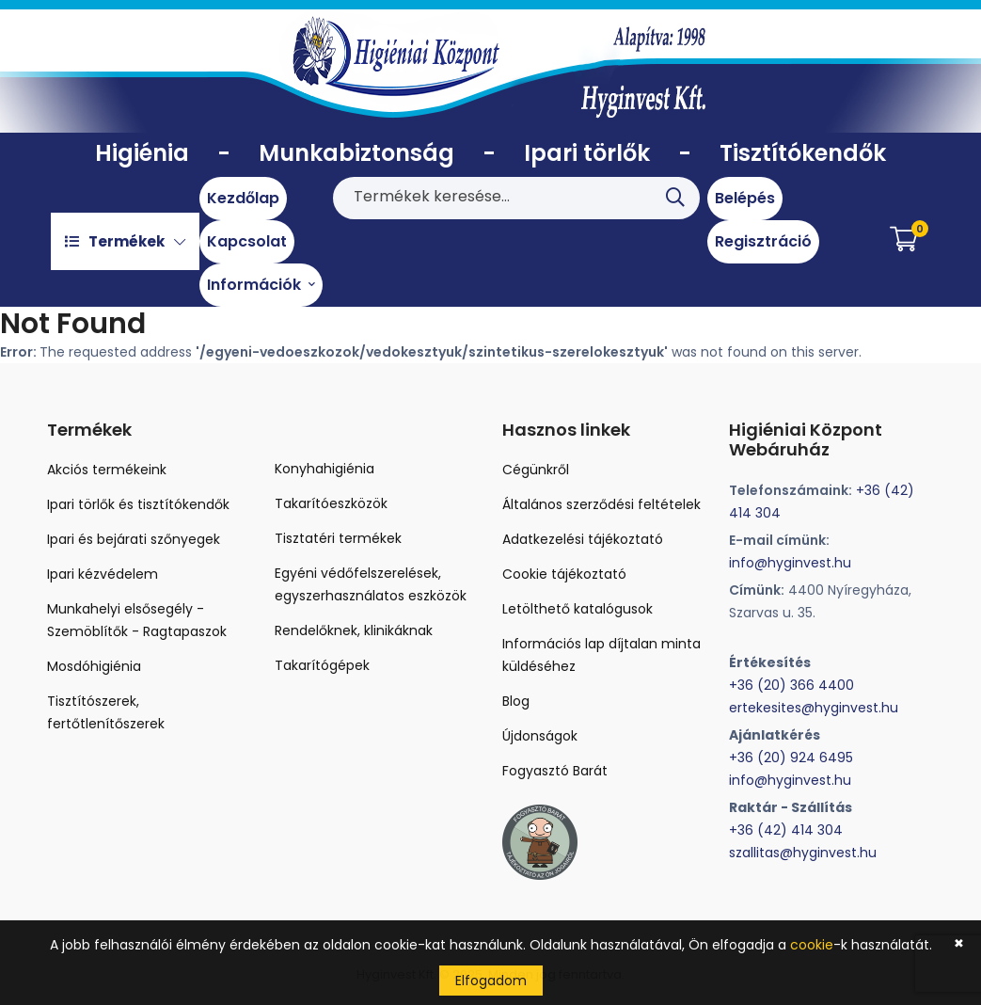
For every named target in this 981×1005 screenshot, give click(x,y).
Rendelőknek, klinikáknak (354, 630)
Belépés (745, 198)
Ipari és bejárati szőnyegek (133, 539)
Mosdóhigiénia (94, 666)
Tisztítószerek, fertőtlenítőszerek (106, 712)
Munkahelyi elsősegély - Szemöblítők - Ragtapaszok (137, 620)
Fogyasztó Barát (555, 770)
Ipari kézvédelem (102, 574)
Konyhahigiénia (324, 468)
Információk (261, 284)
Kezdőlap (243, 198)
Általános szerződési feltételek (601, 504)
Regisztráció (763, 241)
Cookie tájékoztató (564, 574)
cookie (811, 944)
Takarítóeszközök (331, 503)
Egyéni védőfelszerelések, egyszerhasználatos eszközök (371, 584)
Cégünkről (535, 469)
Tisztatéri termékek (338, 538)
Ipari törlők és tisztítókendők (138, 504)
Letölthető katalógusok (577, 608)
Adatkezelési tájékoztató (582, 539)
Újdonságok (540, 735)
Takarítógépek (322, 665)
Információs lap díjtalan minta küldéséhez (601, 655)
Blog (516, 701)
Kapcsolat (247, 241)
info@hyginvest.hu (790, 562)
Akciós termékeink (106, 469)
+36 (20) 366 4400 (791, 685)
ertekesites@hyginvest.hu (813, 707)
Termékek (125, 241)
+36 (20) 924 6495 (791, 757)
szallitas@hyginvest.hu (803, 852)
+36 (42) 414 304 (786, 830)
